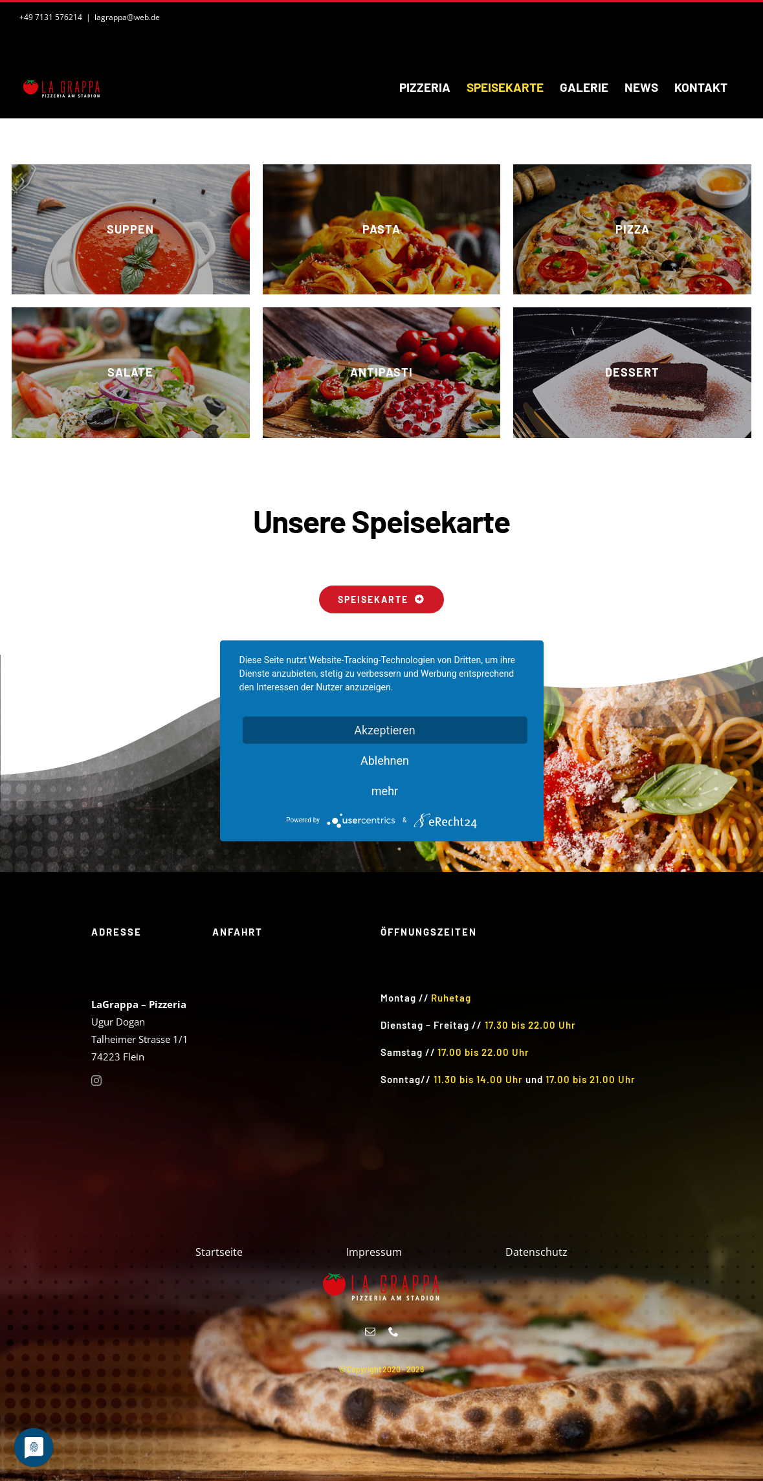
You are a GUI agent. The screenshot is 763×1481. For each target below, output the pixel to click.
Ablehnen (384, 760)
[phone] (393, 1331)
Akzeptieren (384, 729)
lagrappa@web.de (127, 17)
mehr (384, 790)
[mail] (370, 1331)
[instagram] (96, 1080)
